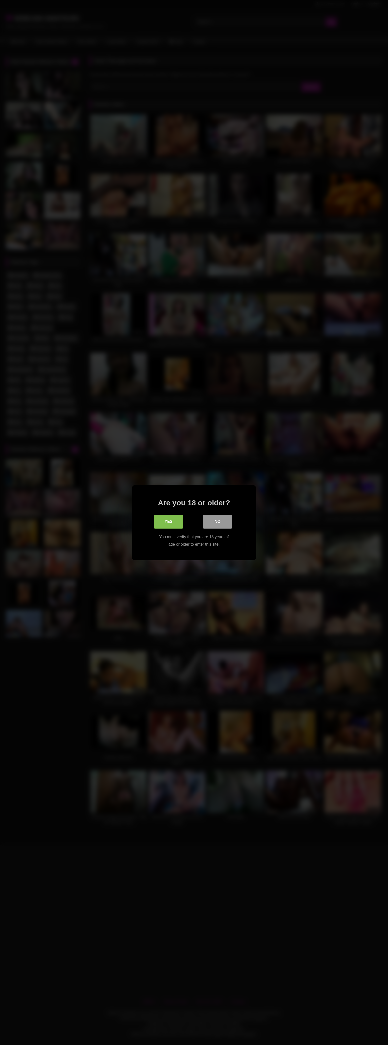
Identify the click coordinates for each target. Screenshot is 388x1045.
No (217, 521)
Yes (168, 521)
